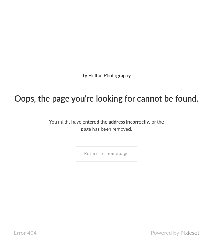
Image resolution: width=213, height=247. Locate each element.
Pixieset (189, 232)
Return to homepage (106, 153)
